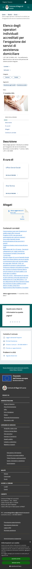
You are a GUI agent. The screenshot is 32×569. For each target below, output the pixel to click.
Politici (6, 415)
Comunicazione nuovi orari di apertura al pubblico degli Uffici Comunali (15, 232)
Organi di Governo (9, 404)
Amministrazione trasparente (12, 539)
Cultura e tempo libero (10, 431)
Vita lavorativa (8, 434)
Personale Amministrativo (11, 418)
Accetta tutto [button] (16, 559)
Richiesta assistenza (10, 530)
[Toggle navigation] (3, 7)
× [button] (30, 542)
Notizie (6, 474)
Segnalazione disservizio (11, 525)
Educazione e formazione (14, 453)
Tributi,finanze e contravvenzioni (16, 458)
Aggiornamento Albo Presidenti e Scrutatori (15, 288)
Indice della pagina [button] (11, 117)
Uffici (5, 409)
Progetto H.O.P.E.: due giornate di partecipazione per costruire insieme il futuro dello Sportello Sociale (14, 237)
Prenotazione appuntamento (12, 522)
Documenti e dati (9, 420)
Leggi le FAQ (7, 528)
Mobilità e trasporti (9, 445)
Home (3, 14)
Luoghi (6, 487)
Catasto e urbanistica (10, 442)
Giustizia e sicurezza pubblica (15, 455)
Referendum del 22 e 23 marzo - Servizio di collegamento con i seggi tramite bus (15, 250)
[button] (16, 566)
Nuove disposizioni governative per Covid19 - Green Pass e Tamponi (16, 369)
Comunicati (7, 476)
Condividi (7, 67)
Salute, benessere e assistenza (16, 461)
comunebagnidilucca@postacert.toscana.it (16, 513)
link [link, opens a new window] (7, 555)
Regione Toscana (7, 2)
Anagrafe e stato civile (10, 428)
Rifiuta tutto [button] (16, 562)
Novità (10, 14)
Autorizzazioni (11, 463)
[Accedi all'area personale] (25, 2)
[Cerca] (28, 7)
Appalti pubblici (8, 439)
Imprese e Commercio (10, 436)
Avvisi (15, 14)
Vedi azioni (7, 70)
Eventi (6, 489)
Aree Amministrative (10, 407)
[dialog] (16, 554)
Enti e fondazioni (9, 412)
